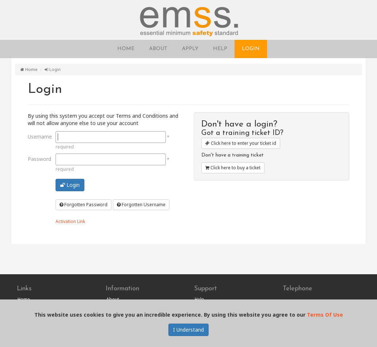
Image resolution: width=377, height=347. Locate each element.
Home (28, 69)
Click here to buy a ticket (232, 168)
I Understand (188, 329)
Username (39, 136)
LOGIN (251, 49)
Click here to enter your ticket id (240, 143)
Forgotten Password (83, 204)
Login (70, 184)
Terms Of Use (325, 314)
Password (39, 158)
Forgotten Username (141, 204)
